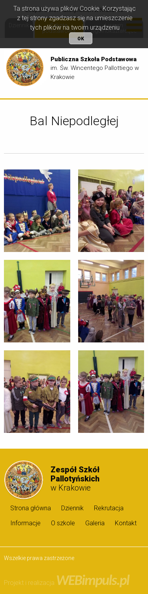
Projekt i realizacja (66, 582)
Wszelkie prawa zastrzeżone (39, 558)
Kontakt (126, 523)
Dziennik (72, 508)
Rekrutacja (109, 508)
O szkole (63, 523)
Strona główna (30, 508)
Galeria (95, 523)
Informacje (25, 523)
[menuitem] (29, 507)
